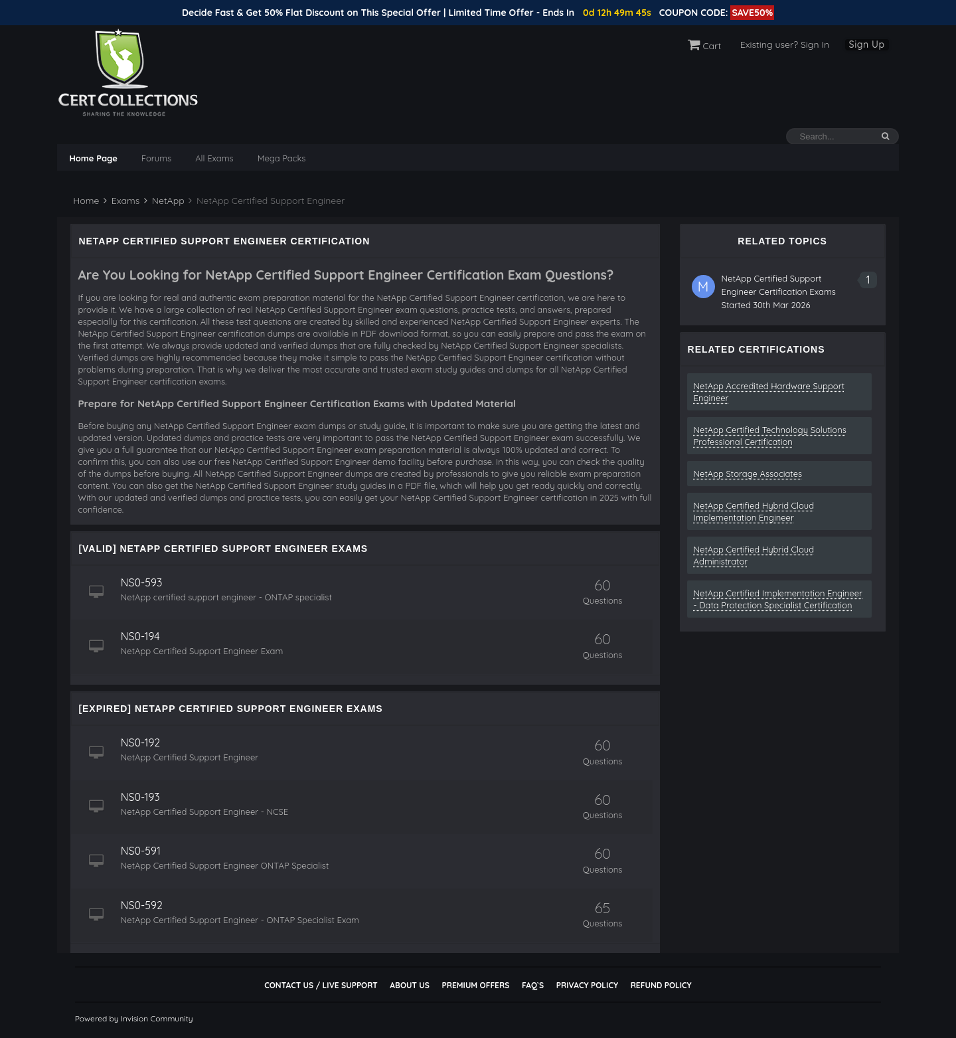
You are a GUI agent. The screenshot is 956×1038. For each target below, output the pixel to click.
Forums (156, 158)
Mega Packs (282, 158)
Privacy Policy (587, 985)
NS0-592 (145, 905)
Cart (705, 46)
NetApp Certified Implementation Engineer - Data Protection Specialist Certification (778, 599)
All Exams (214, 158)
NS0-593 (144, 582)
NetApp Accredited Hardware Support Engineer (769, 392)
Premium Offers (475, 985)
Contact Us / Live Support (321, 985)
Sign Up (867, 44)
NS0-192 (143, 742)
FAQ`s (533, 985)
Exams (121, 201)
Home (84, 201)
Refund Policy (661, 985)
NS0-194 (143, 636)
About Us (409, 985)
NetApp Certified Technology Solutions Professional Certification (770, 435)
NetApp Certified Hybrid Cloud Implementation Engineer (754, 511)
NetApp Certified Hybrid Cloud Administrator (754, 555)
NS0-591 (144, 850)
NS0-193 (143, 797)
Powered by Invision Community (134, 1018)
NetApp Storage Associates (748, 473)
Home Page (93, 158)
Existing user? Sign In (784, 44)
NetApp (164, 201)
